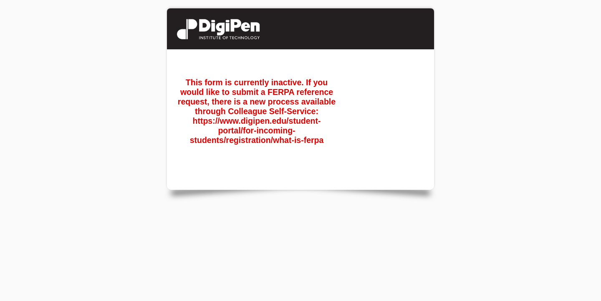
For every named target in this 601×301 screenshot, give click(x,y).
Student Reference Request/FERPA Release (239, 29)
